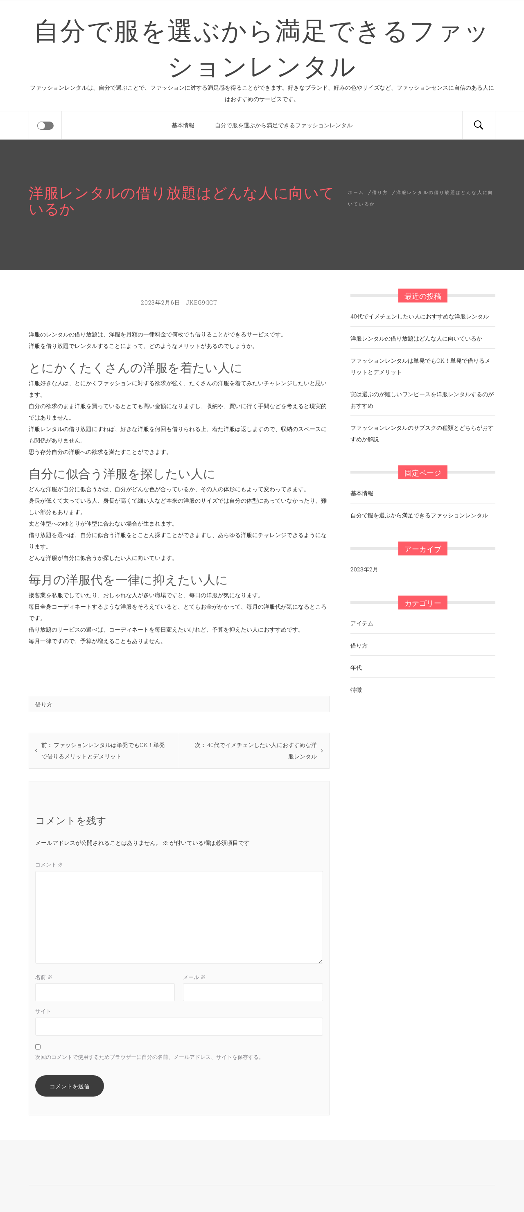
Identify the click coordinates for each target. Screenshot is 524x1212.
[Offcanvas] (45, 126)
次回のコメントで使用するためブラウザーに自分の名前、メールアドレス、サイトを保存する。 (149, 1057)
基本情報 (183, 125)
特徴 (356, 689)
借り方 (43, 704)
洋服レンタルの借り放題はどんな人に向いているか (416, 338)
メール (194, 977)
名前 (43, 977)
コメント (49, 864)
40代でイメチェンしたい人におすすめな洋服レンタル (419, 316)
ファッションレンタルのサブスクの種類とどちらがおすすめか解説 (422, 433)
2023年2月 (364, 569)
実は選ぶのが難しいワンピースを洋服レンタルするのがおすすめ (422, 399)
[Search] (478, 125)
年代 (356, 667)
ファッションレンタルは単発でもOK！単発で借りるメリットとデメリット (420, 366)
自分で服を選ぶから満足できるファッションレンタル (262, 46)
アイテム (361, 623)
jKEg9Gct (201, 302)
